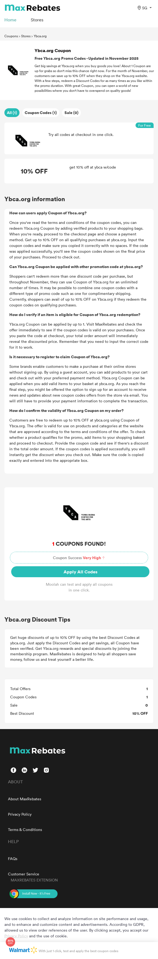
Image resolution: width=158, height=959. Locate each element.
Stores (25, 35)
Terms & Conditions (25, 829)
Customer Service (23, 874)
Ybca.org (40, 35)
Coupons (11, 35)
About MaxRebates (24, 798)
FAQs (12, 858)
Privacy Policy (20, 814)
